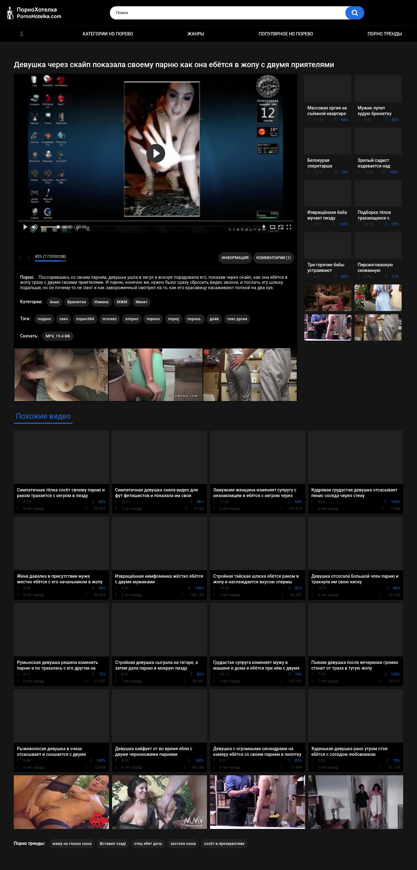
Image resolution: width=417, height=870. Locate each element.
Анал (54, 302)
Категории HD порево (108, 33)
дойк (214, 319)
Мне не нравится (28, 258)
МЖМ (122, 302)
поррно (44, 319)
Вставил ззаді (113, 843)
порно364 (85, 319)
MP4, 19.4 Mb (58, 336)
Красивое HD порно (22, 34)
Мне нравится (20, 258)
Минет (142, 302)
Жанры (195, 33)
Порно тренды (385, 33)
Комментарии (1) (274, 258)
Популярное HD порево (286, 33)
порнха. (194, 319)
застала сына (183, 843)
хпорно (131, 319)
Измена (101, 302)
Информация (235, 258)
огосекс (109, 319)
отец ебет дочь (148, 843)
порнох (153, 319)
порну (173, 319)
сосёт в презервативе (224, 843)
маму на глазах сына (71, 843)
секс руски (237, 319)
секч (63, 319)
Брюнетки (77, 302)
